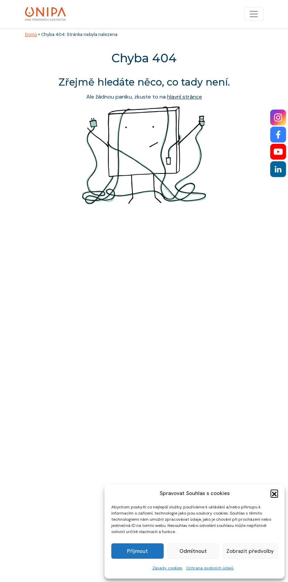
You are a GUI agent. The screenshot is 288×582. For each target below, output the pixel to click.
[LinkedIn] (278, 169)
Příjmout (137, 551)
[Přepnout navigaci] (253, 14)
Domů (31, 34)
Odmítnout (193, 551)
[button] (274, 493)
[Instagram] (278, 118)
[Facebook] (278, 135)
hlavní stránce (184, 96)
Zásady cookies (167, 568)
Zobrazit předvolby (250, 551)
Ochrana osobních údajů (210, 568)
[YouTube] (278, 152)
